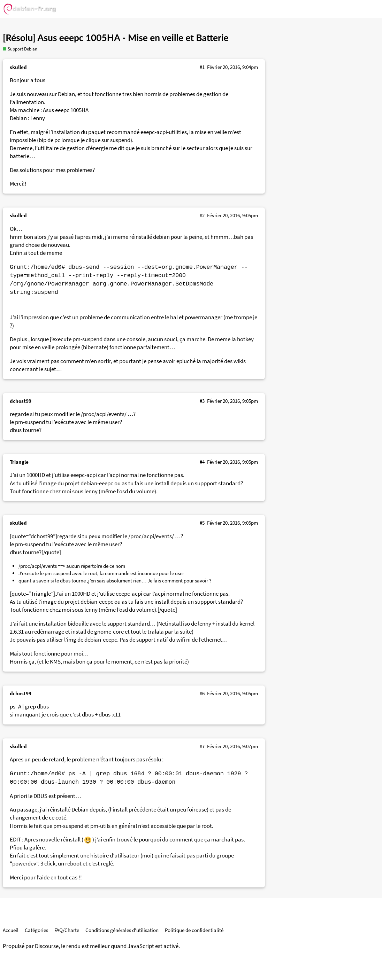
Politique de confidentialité (194, 930)
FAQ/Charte (66, 930)
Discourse (47, 946)
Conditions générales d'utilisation (122, 930)
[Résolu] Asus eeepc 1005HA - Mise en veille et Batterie (116, 37)
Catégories (36, 930)
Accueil (10, 930)
